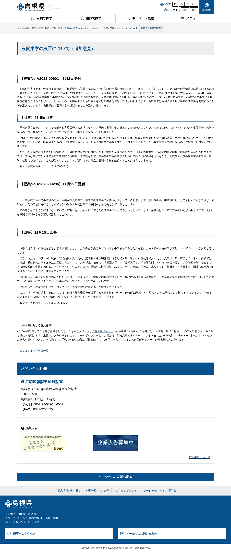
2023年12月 (131, 28)
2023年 (120, 28)
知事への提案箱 (72, 28)
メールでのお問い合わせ (141, 533)
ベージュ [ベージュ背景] (191, 4)
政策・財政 (44, 28)
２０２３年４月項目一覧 (34, 350)
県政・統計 (31, 28)
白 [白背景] (175, 4)
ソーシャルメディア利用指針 (161, 490)
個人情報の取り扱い (69, 490)
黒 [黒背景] (182, 4)
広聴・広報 (57, 28)
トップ (20, 28)
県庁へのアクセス (24, 533)
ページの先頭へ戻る (118, 477)
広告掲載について (199, 457)
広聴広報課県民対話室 (151, 28)
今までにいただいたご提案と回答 (98, 28)
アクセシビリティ (126, 490)
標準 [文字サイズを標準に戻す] (193, 10)
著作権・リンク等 (98, 490)
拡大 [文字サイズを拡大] (185, 10)
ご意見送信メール (102, 331)
